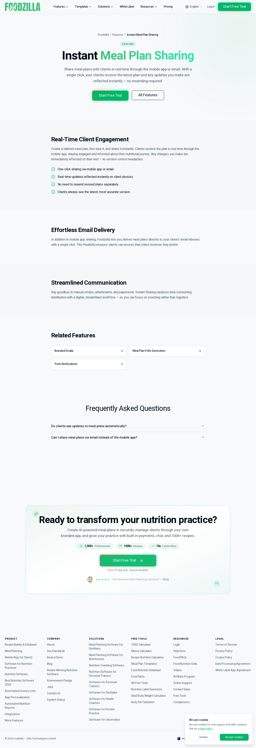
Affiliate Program (184, 673)
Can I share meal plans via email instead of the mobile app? (128, 443)
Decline (203, 737)
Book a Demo (56, 654)
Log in (209, 7)
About (51, 641)
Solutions (104, 7)
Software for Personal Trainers (103, 685)
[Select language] (191, 7)
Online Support (183, 680)
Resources (148, 7)
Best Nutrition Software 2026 (20, 679)
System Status (56, 696)
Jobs (49, 684)
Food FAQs (138, 673)
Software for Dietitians (103, 693)
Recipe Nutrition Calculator (148, 654)
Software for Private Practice (102, 712)
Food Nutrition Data (186, 661)
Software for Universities (105, 720)
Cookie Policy (224, 654)
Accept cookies (234, 737)
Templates (80, 7)
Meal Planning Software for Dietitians (106, 643)
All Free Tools (139, 680)
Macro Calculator (142, 648)
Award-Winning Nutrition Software (63, 669)
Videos (177, 667)
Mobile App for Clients (19, 654)
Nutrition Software (17, 671)
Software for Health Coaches (101, 702)
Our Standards (56, 648)
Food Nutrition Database (147, 667)
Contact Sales (182, 686)
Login (177, 641)
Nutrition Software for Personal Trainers (103, 675)
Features (58, 7)
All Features (148, 95)
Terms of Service (226, 641)
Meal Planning (14, 648)
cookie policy (205, 728)
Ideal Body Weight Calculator (143, 694)
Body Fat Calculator (143, 703)
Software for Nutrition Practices (19, 663)
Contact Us (54, 690)
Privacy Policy (224, 648)
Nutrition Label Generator (148, 686)
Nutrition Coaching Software (101, 664)
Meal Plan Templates (144, 661)
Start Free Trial (234, 6)
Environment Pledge (60, 677)
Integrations (13, 711)
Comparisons (182, 699)
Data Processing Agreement (225, 663)
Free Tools (180, 693)
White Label (126, 7)
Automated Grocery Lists (21, 688)
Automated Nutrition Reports (18, 702)
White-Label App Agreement (226, 673)
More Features (14, 717)
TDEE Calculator (141, 641)
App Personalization (18, 694)
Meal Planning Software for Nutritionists (106, 654)
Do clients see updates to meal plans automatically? (128, 431)
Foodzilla (102, 35)
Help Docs (180, 648)
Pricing (168, 7)
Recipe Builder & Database (22, 641)
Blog (50, 661)
